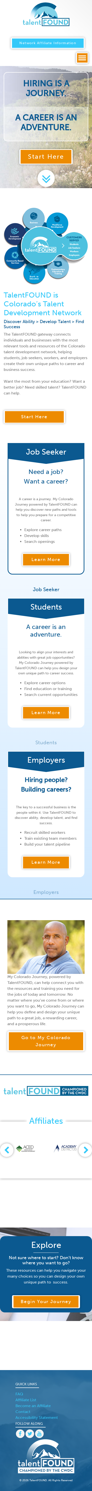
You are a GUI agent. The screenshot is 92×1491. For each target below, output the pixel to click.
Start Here (46, 156)
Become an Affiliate (33, 1405)
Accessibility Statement (36, 1417)
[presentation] (6, 1150)
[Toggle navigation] (82, 58)
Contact (22, 1411)
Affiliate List (25, 1400)
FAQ (19, 1394)
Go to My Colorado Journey (46, 1041)
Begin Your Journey (46, 1301)
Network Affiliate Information (47, 43)
